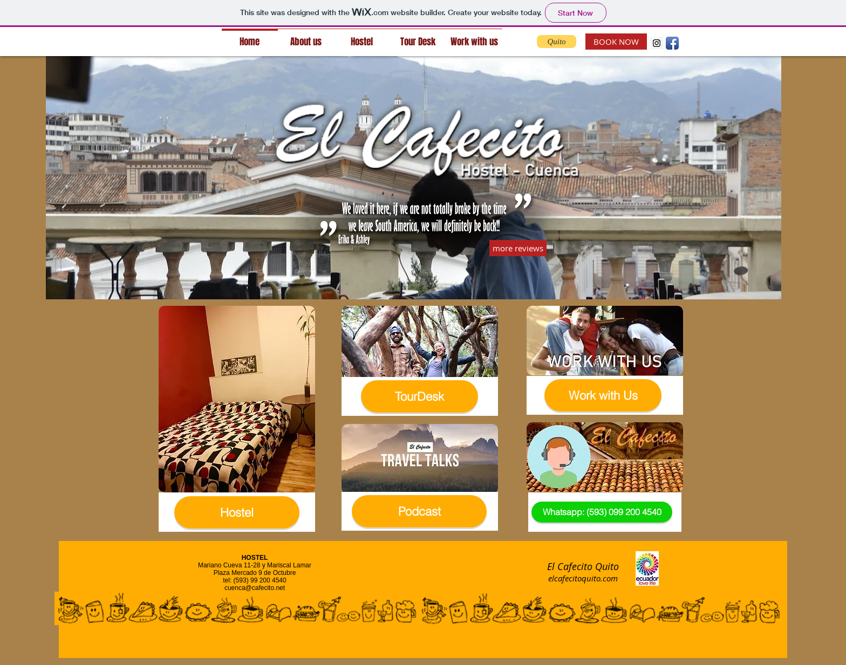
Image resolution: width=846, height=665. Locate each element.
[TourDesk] (419, 396)
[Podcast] (419, 511)
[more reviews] (518, 248)
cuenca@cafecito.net (254, 588)
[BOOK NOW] (616, 41)
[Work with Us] (602, 395)
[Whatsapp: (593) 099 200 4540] (601, 512)
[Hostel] (236, 512)
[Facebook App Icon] (672, 43)
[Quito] (556, 41)
